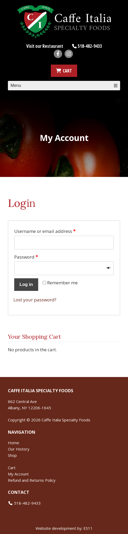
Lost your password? (34, 300)
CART (64, 71)
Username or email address (45, 231)
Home (13, 442)
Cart (12, 467)
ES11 (88, 528)
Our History (18, 449)
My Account (18, 474)
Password (26, 257)
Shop (12, 455)
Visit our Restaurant (44, 46)
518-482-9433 (90, 46)
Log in (26, 284)
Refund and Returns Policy (32, 480)
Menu (64, 85)
